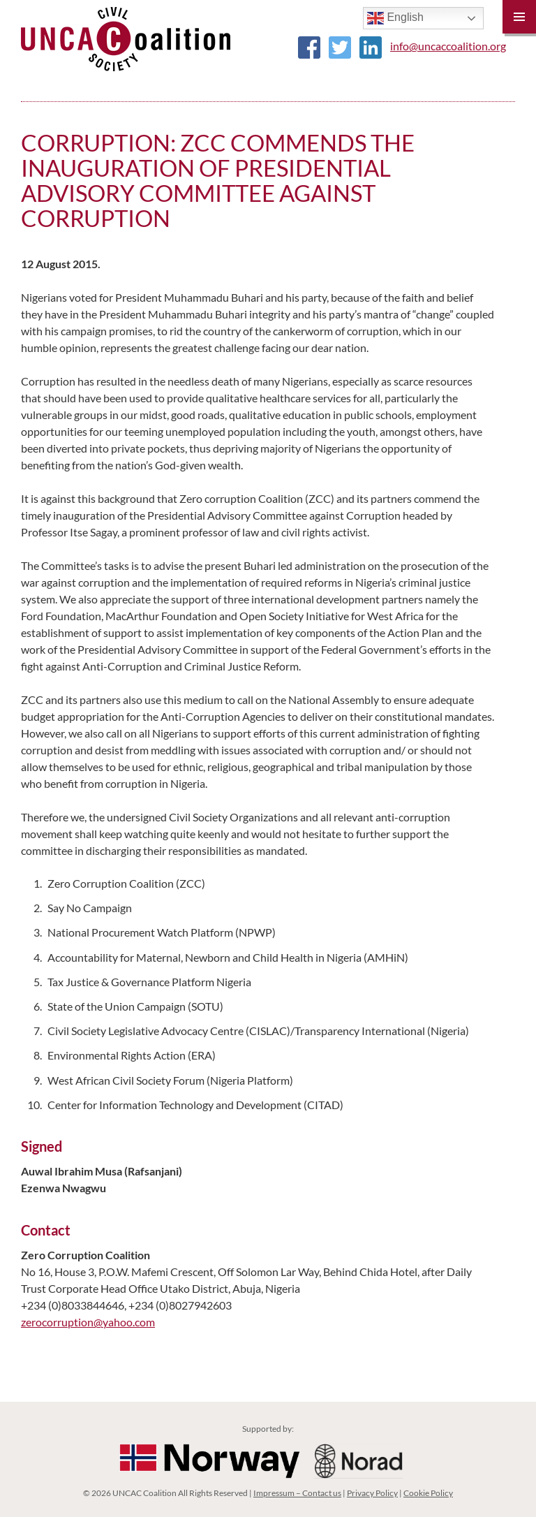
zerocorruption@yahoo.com (88, 1321)
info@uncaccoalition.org (448, 45)
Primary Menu (519, 17)
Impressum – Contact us (297, 1493)
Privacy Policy (372, 1493)
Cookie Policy (428, 1493)
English (395, 18)
